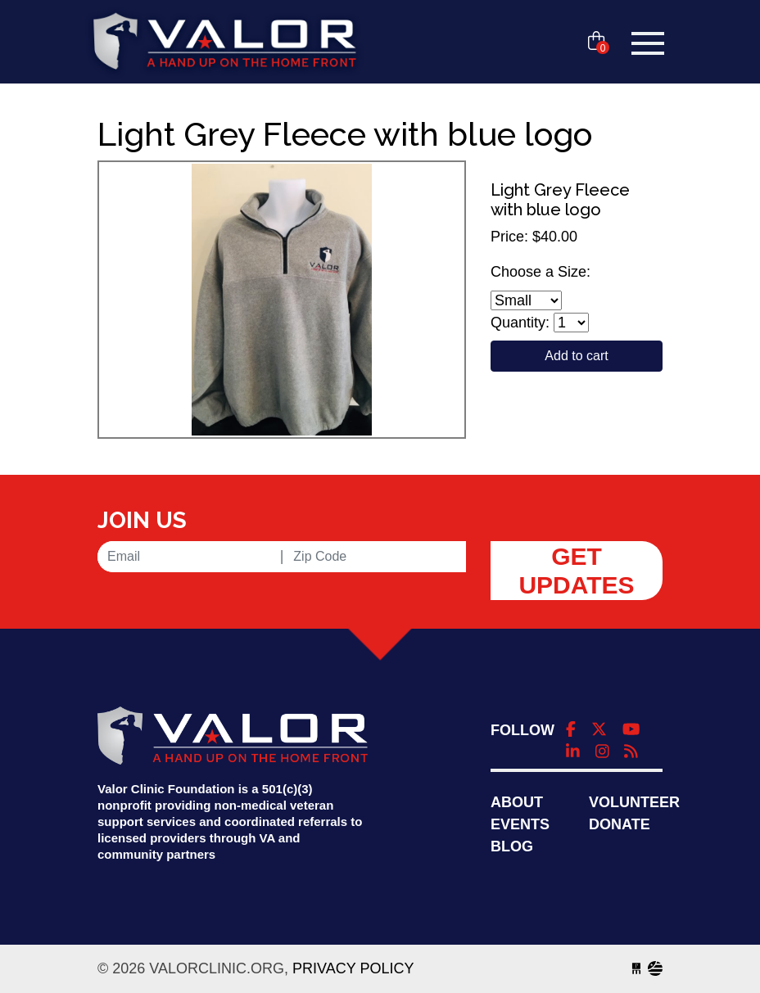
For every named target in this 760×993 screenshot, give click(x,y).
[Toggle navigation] (648, 43)
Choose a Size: (540, 272)
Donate (619, 824)
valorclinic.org (224, 43)
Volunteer (634, 802)
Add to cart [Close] (576, 356)
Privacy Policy (353, 968)
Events (520, 824)
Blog (512, 846)
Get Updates (576, 570)
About (517, 802)
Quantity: (520, 322)
